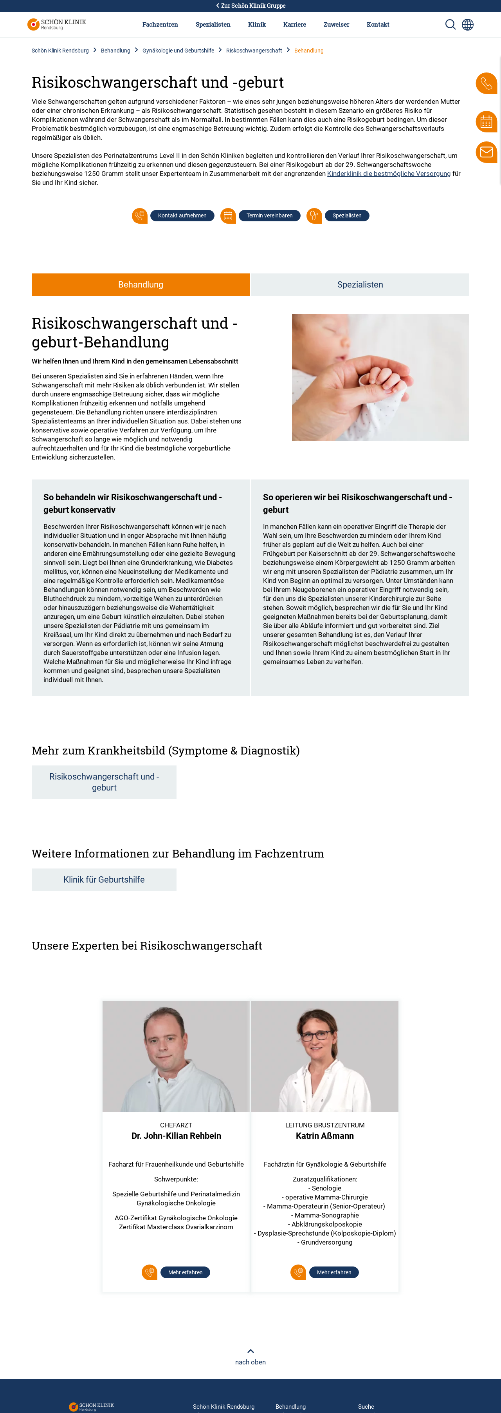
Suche (366, 1406)
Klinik (257, 24)
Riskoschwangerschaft (254, 50)
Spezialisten (213, 24)
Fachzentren (160, 24)
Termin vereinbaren (270, 215)
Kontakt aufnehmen (182, 215)
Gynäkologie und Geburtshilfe (178, 50)
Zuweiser (336, 24)
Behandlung (115, 50)
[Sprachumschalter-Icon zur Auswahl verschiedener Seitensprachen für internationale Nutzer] (468, 25)
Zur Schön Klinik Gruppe (250, 5)
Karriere (294, 24)
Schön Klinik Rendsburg (60, 50)
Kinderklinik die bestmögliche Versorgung (389, 173)
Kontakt (378, 24)
